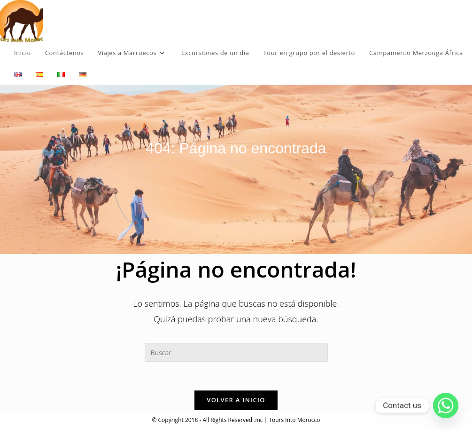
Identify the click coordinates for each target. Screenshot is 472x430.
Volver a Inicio (236, 400)
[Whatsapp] (445, 405)
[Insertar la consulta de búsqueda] (236, 352)
